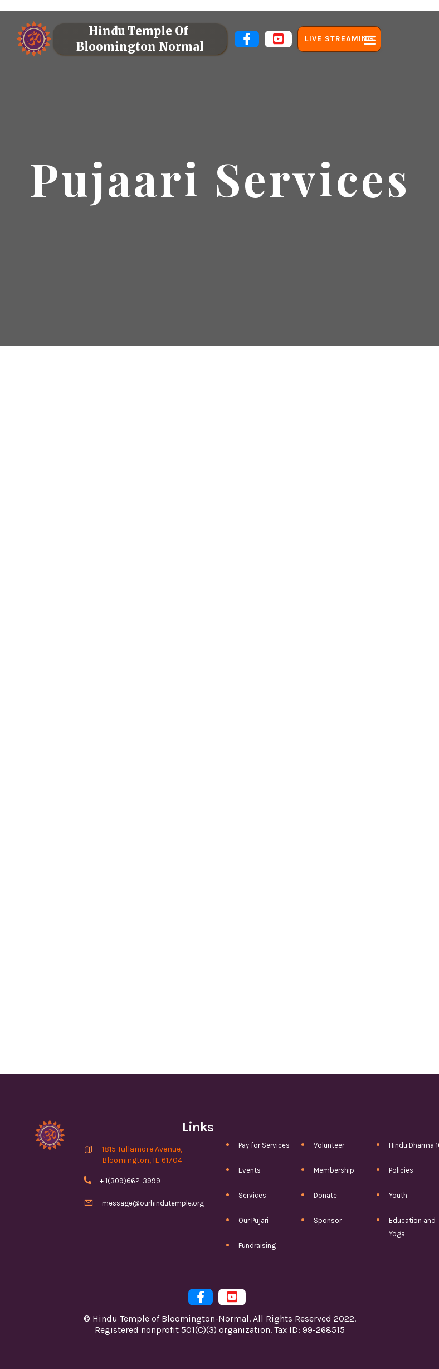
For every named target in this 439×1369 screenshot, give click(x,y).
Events (249, 1170)
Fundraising (257, 1245)
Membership (334, 1170)
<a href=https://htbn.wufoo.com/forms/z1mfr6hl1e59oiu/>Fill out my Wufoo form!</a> (219, 736)
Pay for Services (264, 1145)
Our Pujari (253, 1220)
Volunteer (329, 1145)
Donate (325, 1195)
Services (252, 1195)
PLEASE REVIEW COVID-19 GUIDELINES (219, 5)
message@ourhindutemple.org (153, 1203)
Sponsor (328, 1220)
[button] (368, 39)
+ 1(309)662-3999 (130, 1181)
